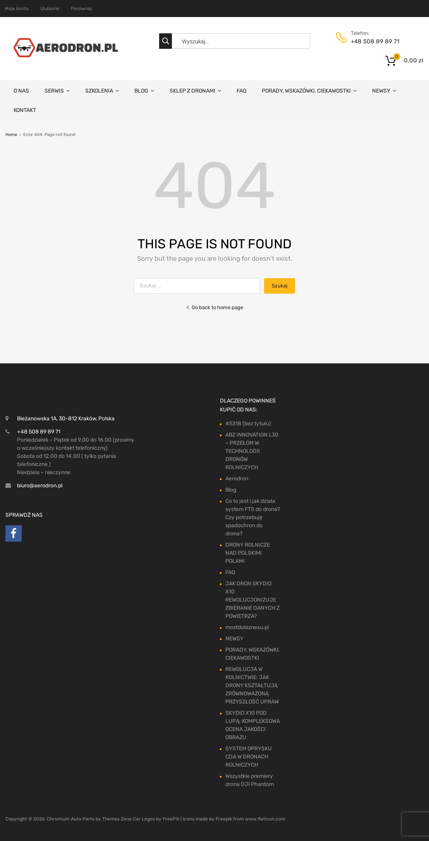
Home (11, 134)
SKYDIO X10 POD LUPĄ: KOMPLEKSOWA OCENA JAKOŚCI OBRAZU (252, 725)
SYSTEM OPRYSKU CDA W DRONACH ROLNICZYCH (248, 756)
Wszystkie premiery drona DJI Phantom (249, 780)
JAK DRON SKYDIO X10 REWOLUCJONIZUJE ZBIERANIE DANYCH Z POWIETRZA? (252, 599)
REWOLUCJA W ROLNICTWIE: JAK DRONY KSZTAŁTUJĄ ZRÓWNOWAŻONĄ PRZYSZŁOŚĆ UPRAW (252, 685)
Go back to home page (214, 307)
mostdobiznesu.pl (247, 627)
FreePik (171, 819)
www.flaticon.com (265, 819)
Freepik (224, 819)
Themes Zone (117, 819)
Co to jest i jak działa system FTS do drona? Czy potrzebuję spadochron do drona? (252, 517)
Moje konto (17, 8)
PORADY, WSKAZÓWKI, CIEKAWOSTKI (309, 90)
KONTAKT (25, 110)
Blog (230, 490)
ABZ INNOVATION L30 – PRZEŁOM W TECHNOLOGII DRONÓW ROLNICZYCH (251, 451)
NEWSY (384, 90)
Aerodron (236, 478)
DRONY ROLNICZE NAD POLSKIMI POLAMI (247, 553)
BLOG (144, 90)
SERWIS (57, 90)
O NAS (21, 91)
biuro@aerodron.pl (39, 485)
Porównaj (81, 8)
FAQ (241, 91)
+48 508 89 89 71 (370, 41)
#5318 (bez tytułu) (248, 423)
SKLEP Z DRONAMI (195, 90)
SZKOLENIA (102, 90)
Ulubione (49, 8)
